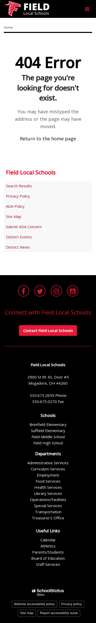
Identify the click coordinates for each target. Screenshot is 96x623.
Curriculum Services (48, 468)
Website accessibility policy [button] (34, 604)
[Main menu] (87, 9)
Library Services (48, 493)
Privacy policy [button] (71, 604)
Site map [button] (26, 613)
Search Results (19, 185)
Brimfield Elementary (48, 424)
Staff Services (48, 564)
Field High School (48, 442)
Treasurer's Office (48, 517)
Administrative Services (48, 462)
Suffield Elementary (48, 430)
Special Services (48, 505)
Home (8, 27)
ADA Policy (15, 206)
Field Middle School (48, 436)
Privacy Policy (18, 196)
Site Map (13, 216)
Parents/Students (48, 552)
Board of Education (48, 558)
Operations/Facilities (48, 499)
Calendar (48, 539)
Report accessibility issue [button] (59, 613)
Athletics (48, 545)
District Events (19, 236)
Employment (48, 475)
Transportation (48, 511)
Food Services (48, 481)
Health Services (48, 487)
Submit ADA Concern (24, 226)
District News (18, 247)
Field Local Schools (31, 172)
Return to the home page (48, 139)
